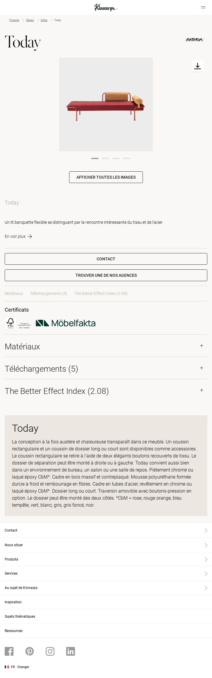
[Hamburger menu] (203, 7)
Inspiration (13, 602)
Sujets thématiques (20, 616)
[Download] (198, 66)
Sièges (30, 20)
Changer (23, 667)
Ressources (14, 631)
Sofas (44, 20)
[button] (106, 275)
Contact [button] (106, 259)
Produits (14, 20)
